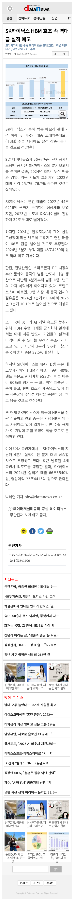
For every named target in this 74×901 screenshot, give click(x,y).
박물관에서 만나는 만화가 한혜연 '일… (30, 606)
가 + (56, 54)
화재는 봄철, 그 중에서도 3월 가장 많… (30, 625)
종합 (9, 18)
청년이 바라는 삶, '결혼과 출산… (58, 856)
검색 (56, 869)
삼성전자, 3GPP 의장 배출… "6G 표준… (32, 644)
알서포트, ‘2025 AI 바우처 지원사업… (30, 743)
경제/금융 (39, 18)
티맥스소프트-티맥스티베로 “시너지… (29, 753)
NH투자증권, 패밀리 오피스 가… (36, 686)
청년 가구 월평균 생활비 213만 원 (27, 654)
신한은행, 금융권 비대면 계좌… (14, 686)
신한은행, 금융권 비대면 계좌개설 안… (30, 586)
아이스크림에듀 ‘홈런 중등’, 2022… (28, 714)
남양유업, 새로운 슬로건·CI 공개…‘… (29, 733)
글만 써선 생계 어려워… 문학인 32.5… (30, 792)
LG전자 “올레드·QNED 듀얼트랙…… (29, 763)
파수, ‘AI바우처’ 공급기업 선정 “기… (29, 782)
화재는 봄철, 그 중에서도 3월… (36, 856)
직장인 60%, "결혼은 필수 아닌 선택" (30, 772)
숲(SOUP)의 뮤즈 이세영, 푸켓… (14, 856)
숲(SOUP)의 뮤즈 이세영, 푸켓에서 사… (31, 615)
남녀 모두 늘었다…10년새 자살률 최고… (31, 704)
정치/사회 (24, 18)
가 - (64, 54)
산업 (54, 18)
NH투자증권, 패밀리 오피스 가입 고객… (31, 596)
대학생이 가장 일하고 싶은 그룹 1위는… (31, 724)
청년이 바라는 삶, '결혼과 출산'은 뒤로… (32, 635)
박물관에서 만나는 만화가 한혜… (58, 686)
